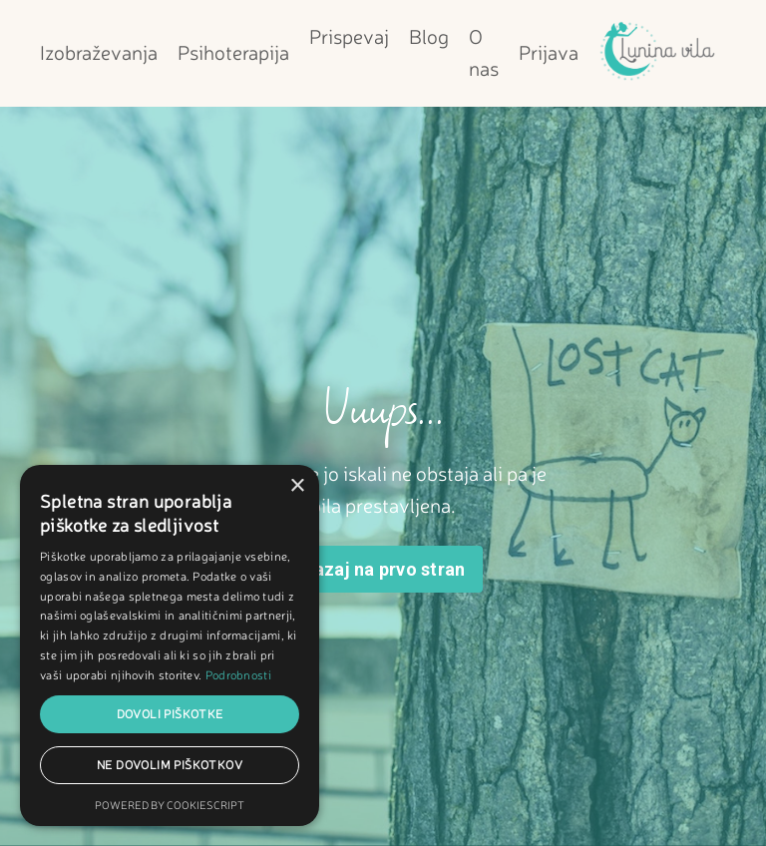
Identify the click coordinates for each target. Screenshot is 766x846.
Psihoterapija (233, 52)
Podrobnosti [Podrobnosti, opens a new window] (238, 674)
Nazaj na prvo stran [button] (383, 569)
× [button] (296, 486)
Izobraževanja (99, 52)
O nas (484, 52)
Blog (429, 36)
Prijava (548, 52)
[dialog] (169, 645)
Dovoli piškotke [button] (170, 713)
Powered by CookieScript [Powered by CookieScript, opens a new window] (169, 805)
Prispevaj (349, 36)
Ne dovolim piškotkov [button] (169, 764)
